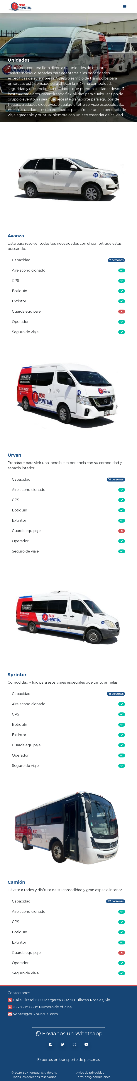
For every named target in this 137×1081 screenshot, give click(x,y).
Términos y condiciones (93, 1077)
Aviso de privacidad (90, 1072)
